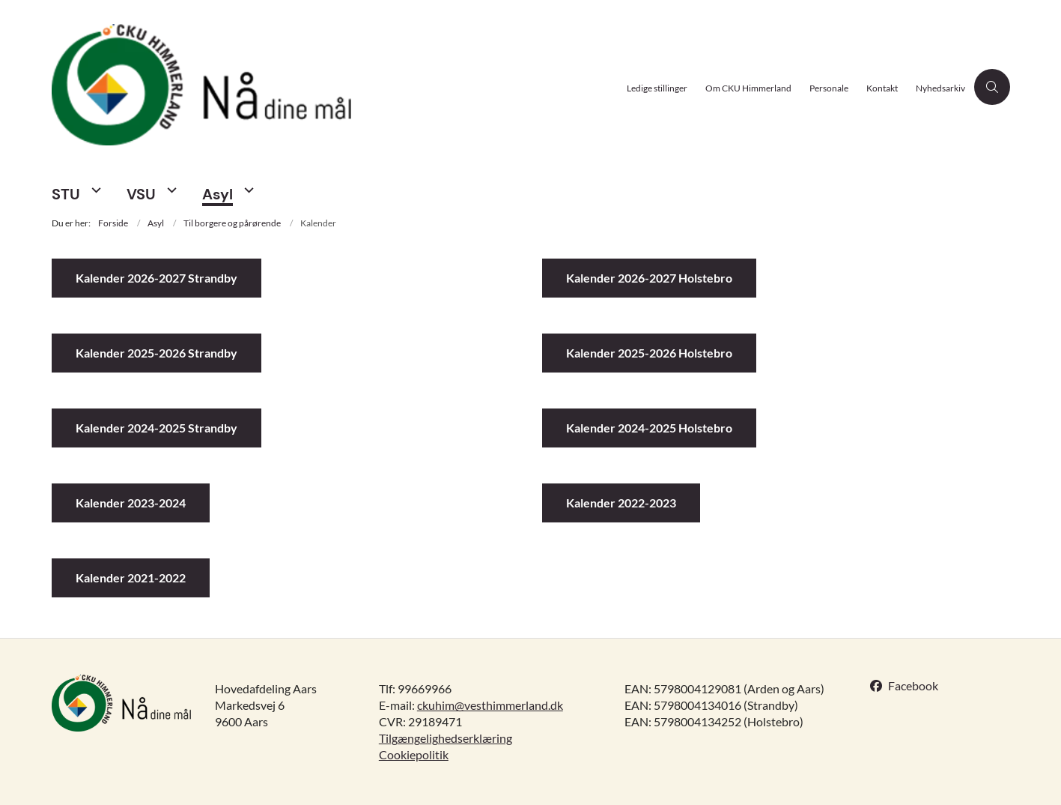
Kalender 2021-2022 (131, 577)
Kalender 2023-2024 (131, 502)
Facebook (913, 685)
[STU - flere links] (94, 190)
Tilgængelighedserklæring (445, 738)
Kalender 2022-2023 (621, 502)
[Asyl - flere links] (247, 190)
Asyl (217, 194)
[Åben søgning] (992, 87)
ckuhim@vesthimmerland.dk (490, 705)
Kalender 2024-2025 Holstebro (649, 427)
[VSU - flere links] (170, 190)
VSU (141, 194)
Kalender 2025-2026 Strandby (156, 353)
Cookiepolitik (414, 754)
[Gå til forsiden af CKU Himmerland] (335, 86)
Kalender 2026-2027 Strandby (156, 278)
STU (66, 194)
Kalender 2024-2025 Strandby (156, 427)
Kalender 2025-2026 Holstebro (649, 353)
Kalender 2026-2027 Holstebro (649, 278)
